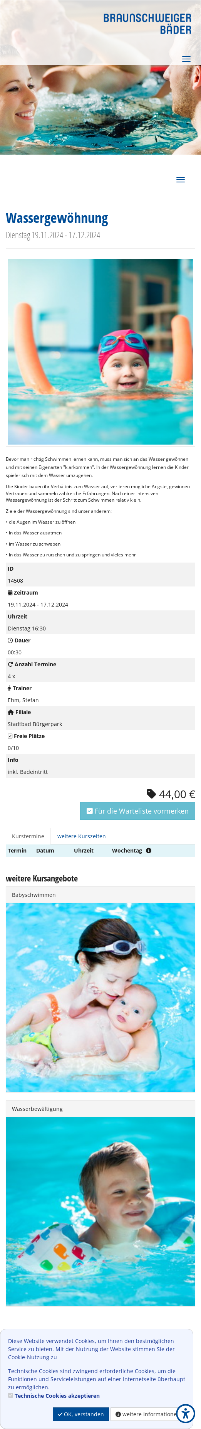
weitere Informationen (148, 1414)
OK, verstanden (81, 1414)
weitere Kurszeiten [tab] (81, 836)
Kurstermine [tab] (28, 836)
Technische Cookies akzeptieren (57, 1395)
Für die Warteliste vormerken (138, 811)
